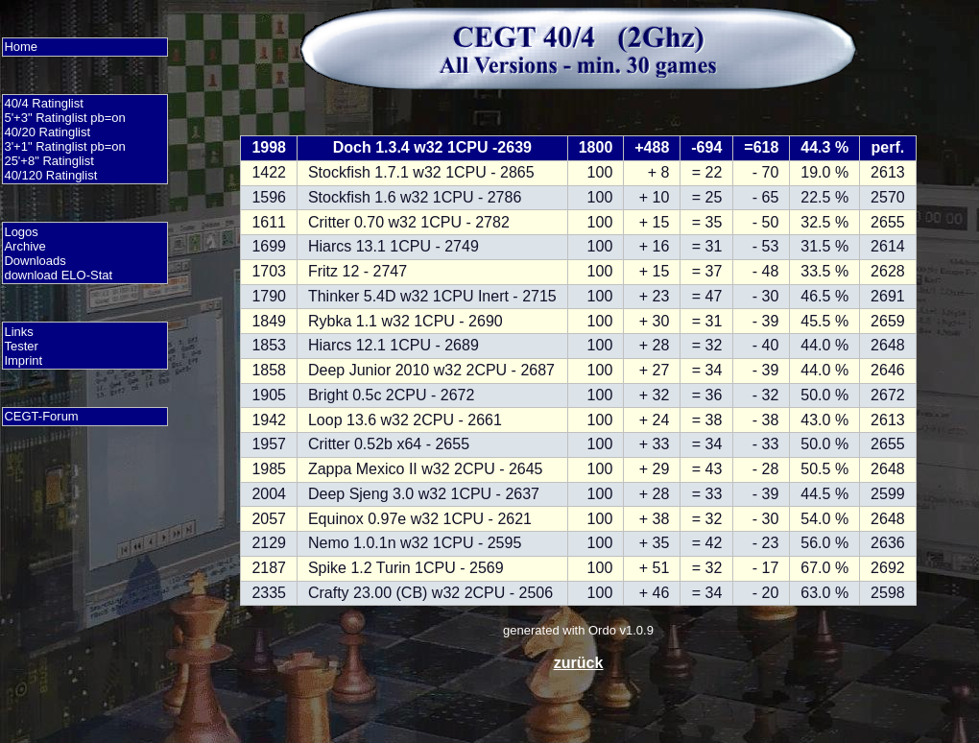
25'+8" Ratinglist (48, 161)
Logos (20, 232)
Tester (20, 346)
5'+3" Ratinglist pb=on (64, 117)
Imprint (23, 360)
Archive (24, 246)
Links (18, 331)
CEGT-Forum (41, 416)
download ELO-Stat (58, 275)
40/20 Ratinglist (47, 132)
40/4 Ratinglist (43, 103)
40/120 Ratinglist (50, 175)
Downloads (34, 260)
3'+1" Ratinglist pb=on (64, 146)
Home (20, 46)
